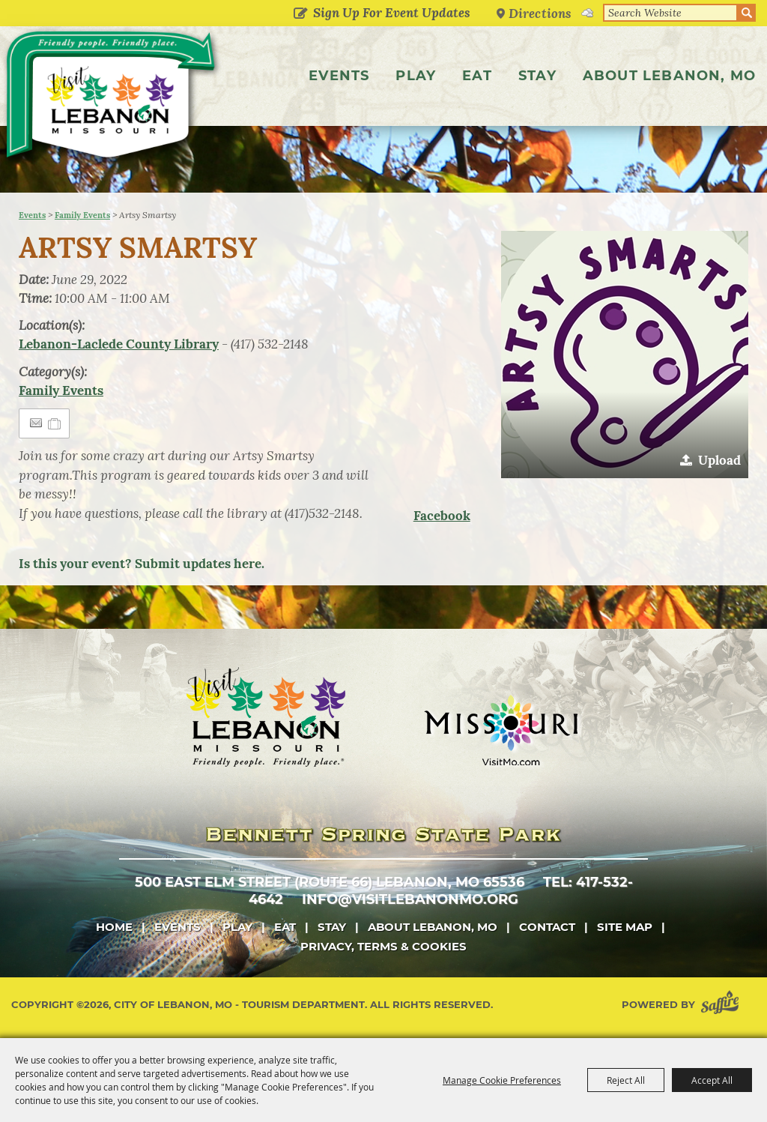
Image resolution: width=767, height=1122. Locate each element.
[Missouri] (500, 730)
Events (339, 75)
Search (747, 13)
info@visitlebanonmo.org (410, 899)
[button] (624, 354)
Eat (477, 75)
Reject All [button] (626, 1080)
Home (114, 927)
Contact (547, 927)
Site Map (624, 927)
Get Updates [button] (300, 14)
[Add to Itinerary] (55, 423)
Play (415, 75)
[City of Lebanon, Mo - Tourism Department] (112, 99)
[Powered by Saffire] (723, 1004)
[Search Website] (670, 13)
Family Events (82, 215)
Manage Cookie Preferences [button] (502, 1080)
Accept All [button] (712, 1080)
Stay (537, 75)
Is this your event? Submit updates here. (141, 563)
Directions (540, 13)
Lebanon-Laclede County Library (119, 344)
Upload (719, 460)
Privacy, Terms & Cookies (383, 946)
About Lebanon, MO (669, 75)
